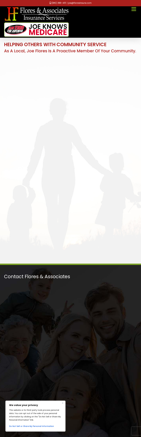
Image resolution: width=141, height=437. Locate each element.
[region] (35, 416)
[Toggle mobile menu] (134, 9)
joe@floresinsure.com (80, 3)
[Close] (62, 403)
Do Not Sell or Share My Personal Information (31, 426)
